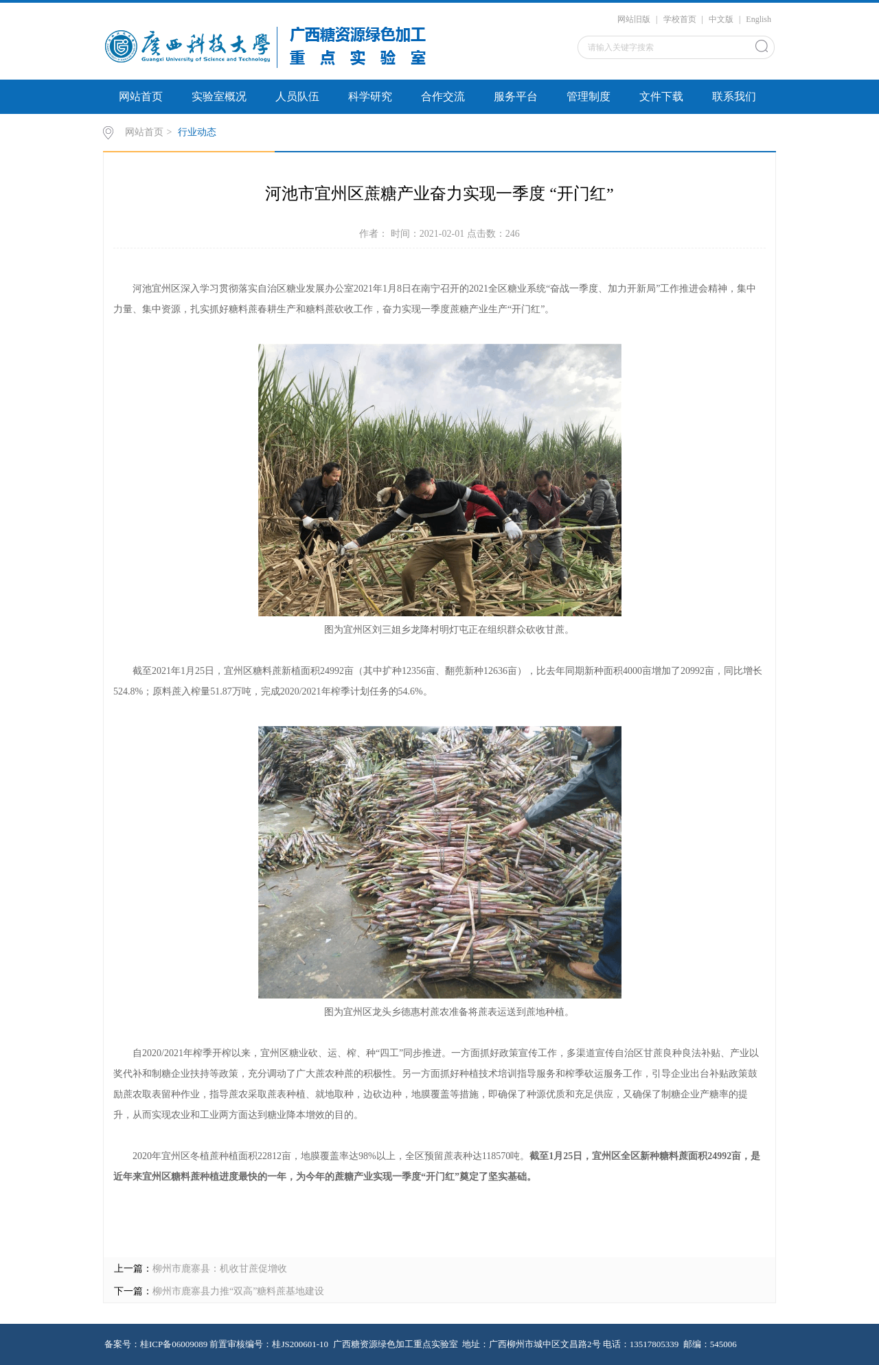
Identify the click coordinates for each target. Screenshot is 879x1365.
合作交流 (443, 96)
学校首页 (679, 19)
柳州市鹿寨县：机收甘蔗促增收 (219, 1268)
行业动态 (197, 132)
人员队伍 (297, 96)
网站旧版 (633, 19)
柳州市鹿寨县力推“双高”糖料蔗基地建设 (238, 1291)
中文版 (721, 19)
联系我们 (734, 96)
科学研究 (370, 96)
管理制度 (588, 96)
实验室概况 (219, 96)
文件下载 (661, 96)
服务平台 (516, 96)
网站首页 (141, 96)
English (758, 19)
